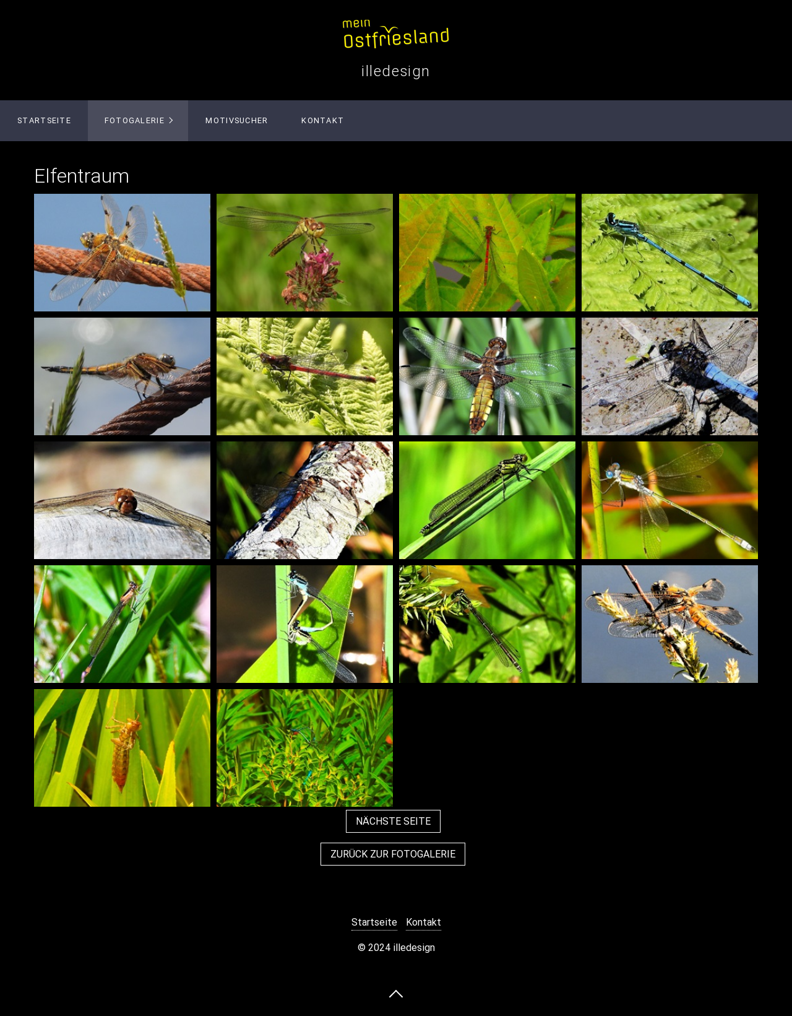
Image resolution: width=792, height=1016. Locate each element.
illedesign (396, 71)
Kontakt (322, 120)
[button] (393, 821)
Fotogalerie (135, 120)
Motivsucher (236, 120)
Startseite (44, 120)
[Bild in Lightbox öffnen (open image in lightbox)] (122, 252)
